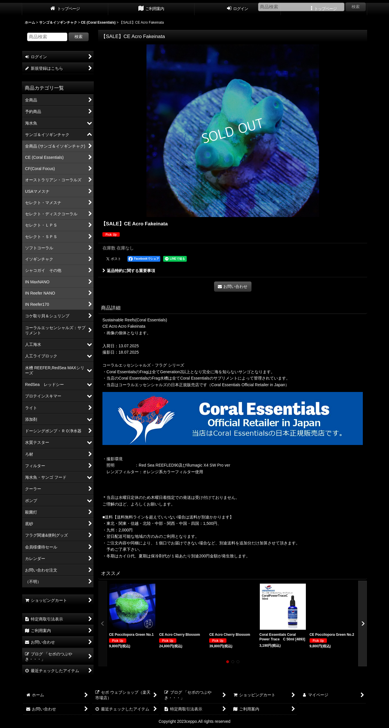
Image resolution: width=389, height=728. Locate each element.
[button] (102, 623)
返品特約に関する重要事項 (128, 270)
